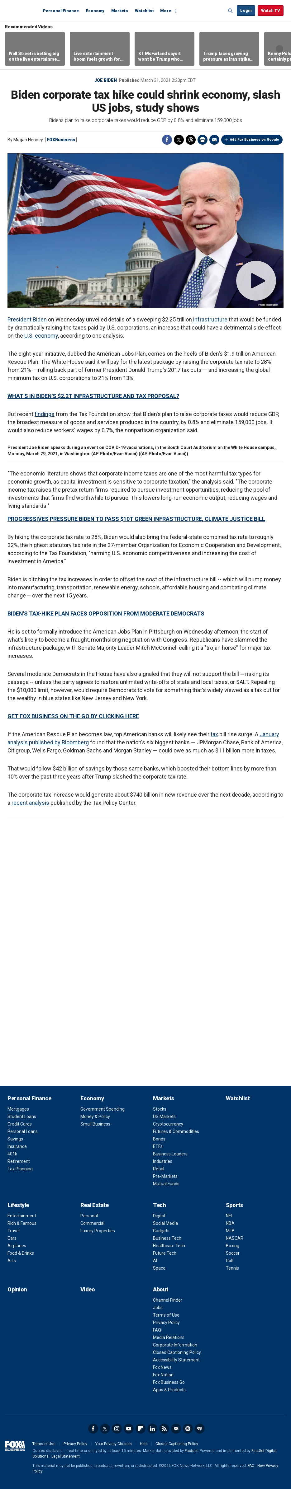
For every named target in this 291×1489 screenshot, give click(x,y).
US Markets (164, 1116)
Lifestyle (18, 1205)
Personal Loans (22, 1131)
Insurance (17, 1146)
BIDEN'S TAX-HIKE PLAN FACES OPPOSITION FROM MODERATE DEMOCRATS (105, 613)
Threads (191, 140)
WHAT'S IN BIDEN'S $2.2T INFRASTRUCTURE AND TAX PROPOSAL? (93, 396)
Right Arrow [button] (279, 49)
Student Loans (21, 1116)
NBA (230, 1223)
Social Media (165, 1223)
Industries (162, 1161)
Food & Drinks (20, 1253)
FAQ (157, 1329)
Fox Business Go (169, 1382)
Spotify (188, 1429)
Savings (15, 1138)
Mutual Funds (166, 1183)
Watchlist (144, 10)
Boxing (232, 1245)
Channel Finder (167, 1300)
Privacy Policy (166, 1322)
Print (203, 140)
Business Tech (167, 1238)
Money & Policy (95, 1116)
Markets (119, 10)
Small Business (95, 1123)
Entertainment (21, 1215)
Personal (89, 1215)
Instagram (117, 1429)
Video (87, 1289)
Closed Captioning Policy (177, 1352)
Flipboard (141, 1429)
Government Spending (102, 1109)
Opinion (17, 1289)
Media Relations (168, 1337)
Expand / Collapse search (230, 11)
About (160, 1289)
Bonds (159, 1138)
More (165, 10)
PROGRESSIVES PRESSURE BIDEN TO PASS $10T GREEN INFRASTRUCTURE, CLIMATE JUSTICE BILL (136, 519)
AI (155, 1260)
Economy (95, 10)
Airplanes (16, 1245)
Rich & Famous (21, 1223)
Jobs (158, 1307)
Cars (12, 1238)
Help (143, 1444)
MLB (230, 1230)
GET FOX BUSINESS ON (38, 716)
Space (159, 1268)
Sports (234, 1205)
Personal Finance (61, 10)
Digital (159, 1215)
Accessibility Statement (176, 1359)
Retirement (18, 1161)
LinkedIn (152, 1429)
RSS (164, 1429)
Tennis (232, 1268)
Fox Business (22, 10)
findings (45, 414)
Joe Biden (105, 80)
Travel (13, 1230)
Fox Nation (163, 1374)
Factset (191, 1451)
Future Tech (164, 1253)
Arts (11, 1260)
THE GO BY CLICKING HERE (104, 716)
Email (214, 140)
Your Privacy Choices (113, 1444)
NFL (229, 1215)
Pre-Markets (165, 1176)
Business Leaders (170, 1153)
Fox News (162, 1367)
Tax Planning (20, 1168)
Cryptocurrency (168, 1123)
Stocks (159, 1109)
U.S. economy (41, 335)
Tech (159, 1205)
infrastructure (210, 319)
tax (214, 734)
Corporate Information (175, 1344)
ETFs (158, 1146)
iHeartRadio (200, 1429)
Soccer (233, 1253)
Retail (158, 1168)
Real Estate (94, 1205)
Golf (230, 1260)
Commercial (92, 1223)
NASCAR (234, 1238)
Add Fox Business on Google (254, 140)
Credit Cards (19, 1123)
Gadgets (161, 1230)
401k (12, 1153)
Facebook (167, 140)
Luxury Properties (97, 1230)
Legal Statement (65, 1456)
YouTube (129, 1429)
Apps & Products (169, 1389)
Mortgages (18, 1109)
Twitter (179, 140)
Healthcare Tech (169, 1245)
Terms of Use (166, 1315)
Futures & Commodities (176, 1131)
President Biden (27, 319)
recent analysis (30, 802)
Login (246, 10)
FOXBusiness (61, 139)
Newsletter (176, 1429)
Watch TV (270, 10)
